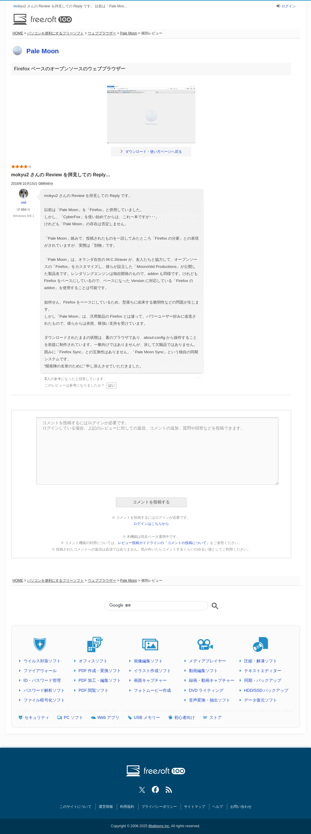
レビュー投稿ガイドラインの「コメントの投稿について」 (164, 543)
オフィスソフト (93, 661)
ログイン (289, 6)
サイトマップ (194, 807)
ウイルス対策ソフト (42, 661)
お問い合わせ (240, 807)
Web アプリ (108, 717)
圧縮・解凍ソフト (260, 661)
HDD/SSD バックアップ (266, 690)
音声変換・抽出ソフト (209, 700)
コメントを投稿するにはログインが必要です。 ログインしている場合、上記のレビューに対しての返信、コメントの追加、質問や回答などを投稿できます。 (157, 451)
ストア (215, 717)
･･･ (198, 378)
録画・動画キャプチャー (211, 680)
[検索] (156, 605)
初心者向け (184, 717)
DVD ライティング (206, 690)
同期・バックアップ (262, 680)
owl (23, 197)
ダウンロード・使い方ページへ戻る (151, 152)
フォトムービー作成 (152, 690)
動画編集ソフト (203, 670)
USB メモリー (147, 717)
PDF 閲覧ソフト (94, 690)
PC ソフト (73, 717)
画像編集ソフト (148, 661)
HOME (18, 33)
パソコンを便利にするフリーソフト (55, 33)
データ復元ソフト (260, 700)
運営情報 (106, 807)
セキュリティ (36, 717)
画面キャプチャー (150, 680)
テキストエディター (262, 670)
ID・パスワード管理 (42, 680)
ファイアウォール (40, 670)
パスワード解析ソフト (44, 690)
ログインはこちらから (151, 524)
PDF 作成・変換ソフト (100, 670)
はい (111, 385)
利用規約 (127, 807)
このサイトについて (75, 807)
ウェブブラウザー (102, 33)
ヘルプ (217, 807)
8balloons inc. (159, 826)
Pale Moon (128, 33)
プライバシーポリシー (159, 807)
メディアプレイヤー (207, 661)
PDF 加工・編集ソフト (100, 680)
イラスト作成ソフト (152, 670)
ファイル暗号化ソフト (44, 700)
